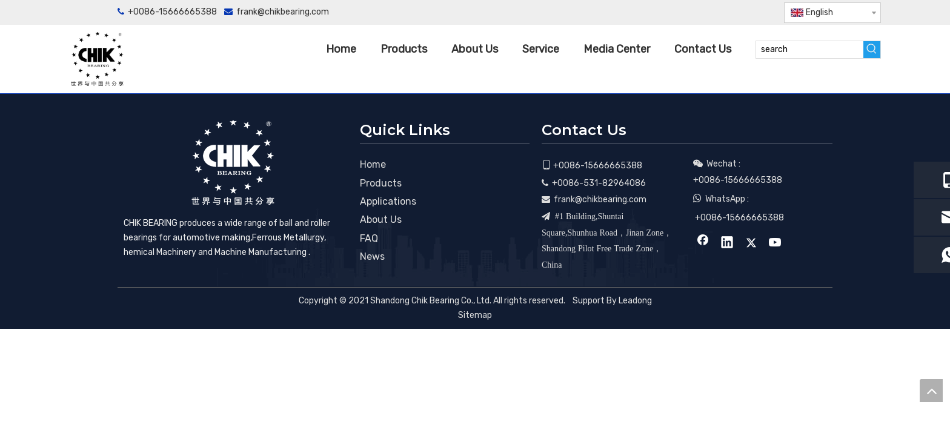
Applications (388, 201)
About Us (381, 219)
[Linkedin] (721, 12)
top (931, 390)
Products (381, 183)
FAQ (369, 238)
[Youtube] (761, 12)
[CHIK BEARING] (232, 162)
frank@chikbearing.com (282, 12)
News (372, 256)
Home (373, 164)
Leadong (635, 301)
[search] (809, 49)
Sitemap (475, 315)
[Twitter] (741, 12)
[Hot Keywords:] (871, 49)
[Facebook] (701, 12)
